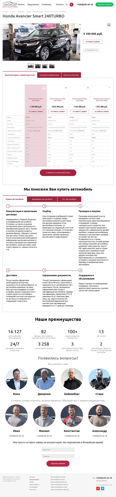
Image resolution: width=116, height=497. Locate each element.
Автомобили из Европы (59, 482)
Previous (25, 66)
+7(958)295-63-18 (85, 4)
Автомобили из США (58, 479)
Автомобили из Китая (58, 477)
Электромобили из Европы (60, 489)
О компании (33, 487)
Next (57, 66)
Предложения (34, 479)
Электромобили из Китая (59, 484)
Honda (28, 117)
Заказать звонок (101, 480)
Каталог (32, 477)
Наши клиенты (34, 484)
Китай (28, 137)
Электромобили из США (59, 487)
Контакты (32, 489)
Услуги (31, 482)
